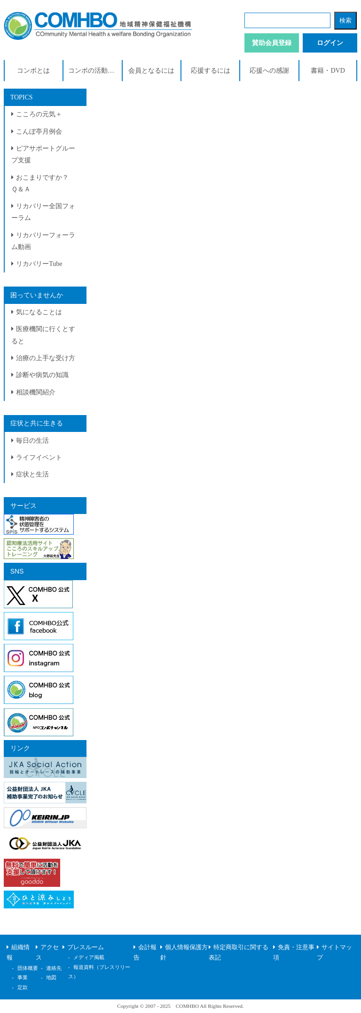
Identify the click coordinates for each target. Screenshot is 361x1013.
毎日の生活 (32, 440)
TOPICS (21, 97)
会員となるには (151, 70)
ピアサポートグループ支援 (43, 154)
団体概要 (27, 968)
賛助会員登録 (271, 42)
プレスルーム (85, 947)
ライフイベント (39, 457)
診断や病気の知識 (42, 374)
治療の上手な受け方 (45, 358)
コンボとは (33, 70)
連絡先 (54, 968)
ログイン (330, 42)
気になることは (39, 312)
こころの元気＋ (39, 114)
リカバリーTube (39, 263)
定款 (22, 987)
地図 (51, 977)
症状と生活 (32, 474)
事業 (22, 977)
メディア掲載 (88, 957)
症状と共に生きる (36, 423)
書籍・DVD (328, 70)
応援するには (210, 70)
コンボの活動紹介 (94, 70)
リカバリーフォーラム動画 (43, 241)
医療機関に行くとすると (43, 334)
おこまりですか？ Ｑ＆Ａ (43, 183)
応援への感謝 (269, 70)
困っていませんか (36, 295)
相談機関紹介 (35, 392)
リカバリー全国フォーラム (43, 212)
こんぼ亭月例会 (39, 131)
